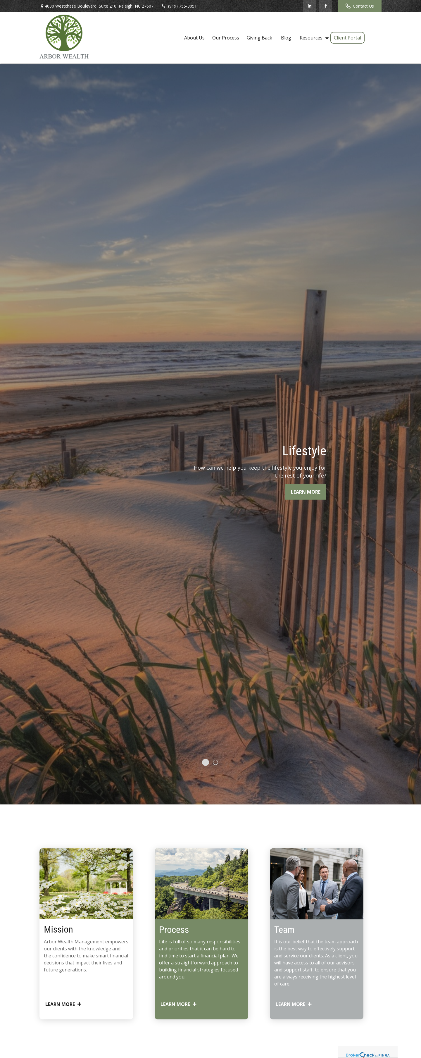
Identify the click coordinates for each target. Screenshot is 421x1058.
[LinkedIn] (309, 6)
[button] (194, 37)
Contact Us (360, 6)
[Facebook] (325, 6)
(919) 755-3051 (179, 6)
